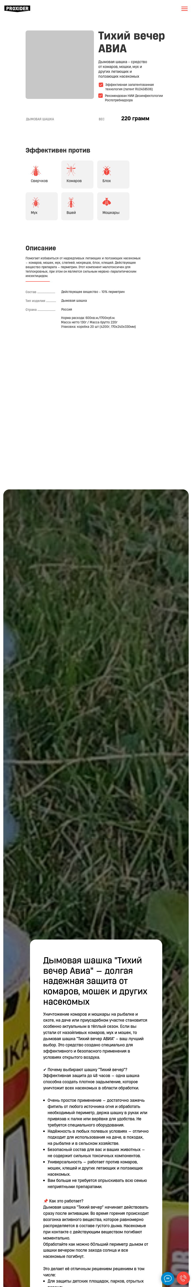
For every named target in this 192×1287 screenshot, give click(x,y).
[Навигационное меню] (184, 9)
